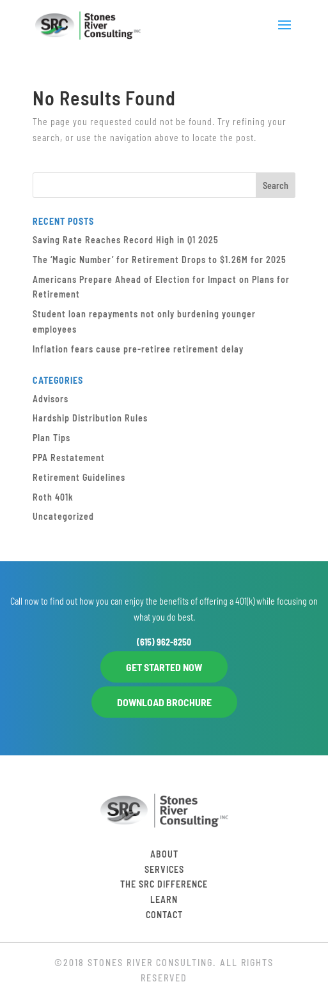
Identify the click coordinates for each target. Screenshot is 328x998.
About (164, 854)
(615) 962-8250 (164, 642)
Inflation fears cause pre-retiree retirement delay (138, 349)
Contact (164, 914)
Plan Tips (51, 437)
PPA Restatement (69, 457)
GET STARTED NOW (164, 667)
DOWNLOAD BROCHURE (164, 702)
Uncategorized (63, 516)
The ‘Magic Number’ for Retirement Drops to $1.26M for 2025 (159, 259)
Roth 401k (53, 497)
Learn (164, 899)
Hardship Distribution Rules (90, 417)
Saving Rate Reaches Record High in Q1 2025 (126, 239)
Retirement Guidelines (79, 477)
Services (164, 869)
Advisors (50, 398)
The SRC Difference (164, 884)
